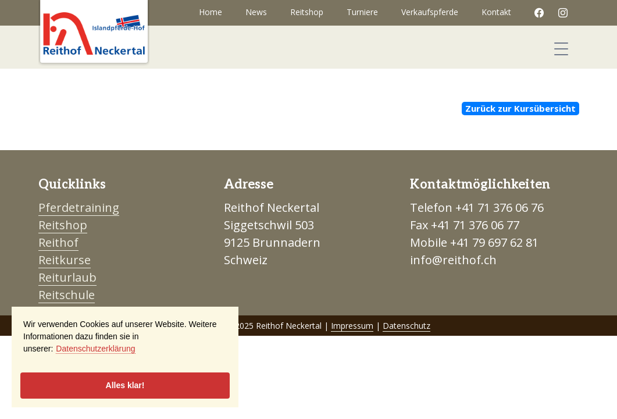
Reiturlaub (67, 277)
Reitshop (306, 11)
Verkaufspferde (429, 11)
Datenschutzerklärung (95, 348)
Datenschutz (406, 325)
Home (210, 11)
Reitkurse (64, 260)
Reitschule (66, 295)
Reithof (58, 242)
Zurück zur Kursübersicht (520, 108)
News (256, 11)
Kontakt (496, 11)
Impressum (352, 325)
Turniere (362, 11)
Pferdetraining (78, 207)
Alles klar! (125, 385)
